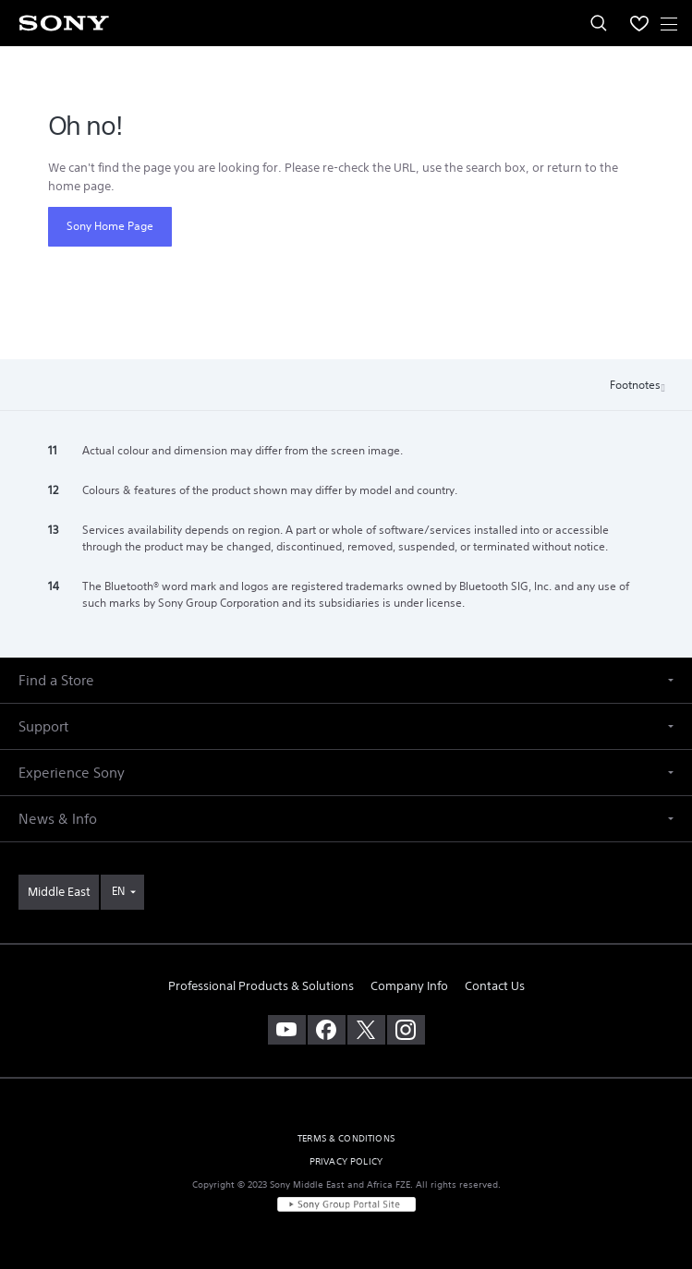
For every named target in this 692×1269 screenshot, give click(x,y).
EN (118, 891)
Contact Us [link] (495, 986)
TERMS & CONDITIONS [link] (346, 1138)
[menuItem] (639, 23)
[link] (58, 892)
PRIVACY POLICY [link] (346, 1161)
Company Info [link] (409, 986)
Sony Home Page (110, 226)
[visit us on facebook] (327, 1030)
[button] (346, 680)
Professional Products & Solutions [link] (261, 986)
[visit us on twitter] (366, 1030)
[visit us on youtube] (287, 1030)
